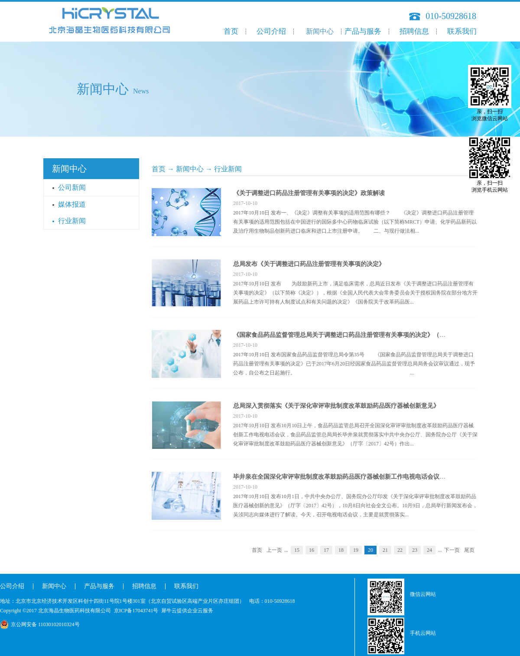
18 (341, 550)
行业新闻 (228, 169)
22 (400, 550)
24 (429, 550)
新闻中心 (190, 169)
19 (355, 550)
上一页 (274, 550)
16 (311, 550)
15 (296, 550)
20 (370, 550)
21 (385, 550)
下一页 (452, 550)
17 (326, 550)
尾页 (469, 550)
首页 (231, 31)
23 (414, 550)
